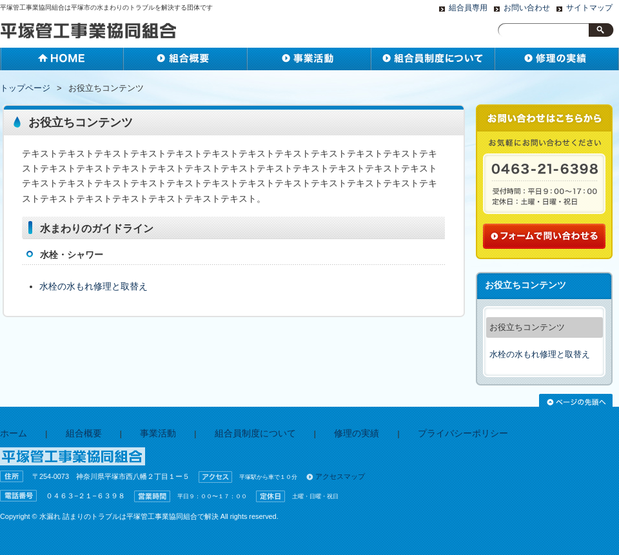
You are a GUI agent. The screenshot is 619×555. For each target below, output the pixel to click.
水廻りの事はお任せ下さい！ (557, 59)
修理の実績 (356, 433)
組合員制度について (255, 433)
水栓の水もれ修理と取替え (93, 286)
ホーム (62, 59)
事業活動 (309, 59)
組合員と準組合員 (433, 59)
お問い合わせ (527, 8)
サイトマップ (589, 8)
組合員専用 (468, 8)
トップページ (25, 88)
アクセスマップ (340, 476)
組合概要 (186, 59)
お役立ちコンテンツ (527, 327)
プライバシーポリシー (463, 433)
